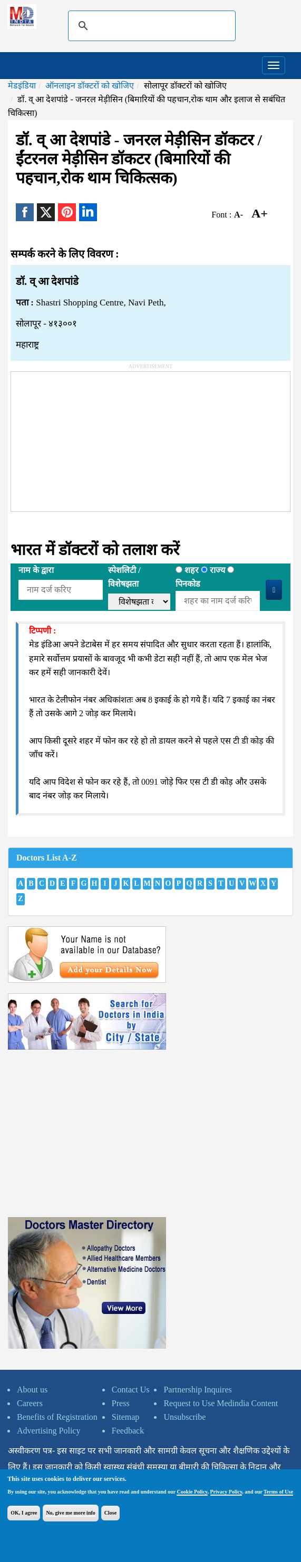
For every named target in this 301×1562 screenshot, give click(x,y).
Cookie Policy (192, 1492)
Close (110, 1513)
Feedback (128, 1430)
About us (32, 1389)
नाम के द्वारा (36, 570)
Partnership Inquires (197, 1389)
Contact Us (131, 1389)
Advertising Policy (48, 1430)
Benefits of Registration (57, 1416)
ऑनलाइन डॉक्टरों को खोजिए (89, 85)
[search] (150, 25)
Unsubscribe (184, 1416)
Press (121, 1403)
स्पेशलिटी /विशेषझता (124, 577)
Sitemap (125, 1416)
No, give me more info (70, 1513)
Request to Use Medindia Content (220, 1403)
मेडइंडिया (22, 85)
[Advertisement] (90, 437)
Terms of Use (278, 1492)
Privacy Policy (226, 1492)
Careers (30, 1403)
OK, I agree (24, 1513)
